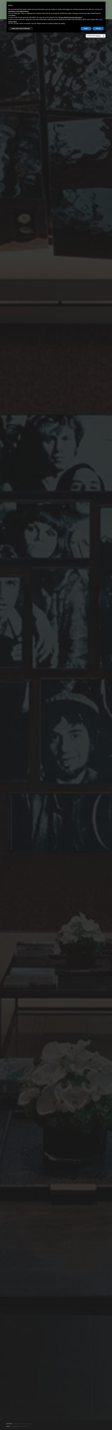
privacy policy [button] (12, 21)
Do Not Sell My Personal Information (70, 17)
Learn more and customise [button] (21, 28)
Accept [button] (98, 28)
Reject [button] (86, 28)
